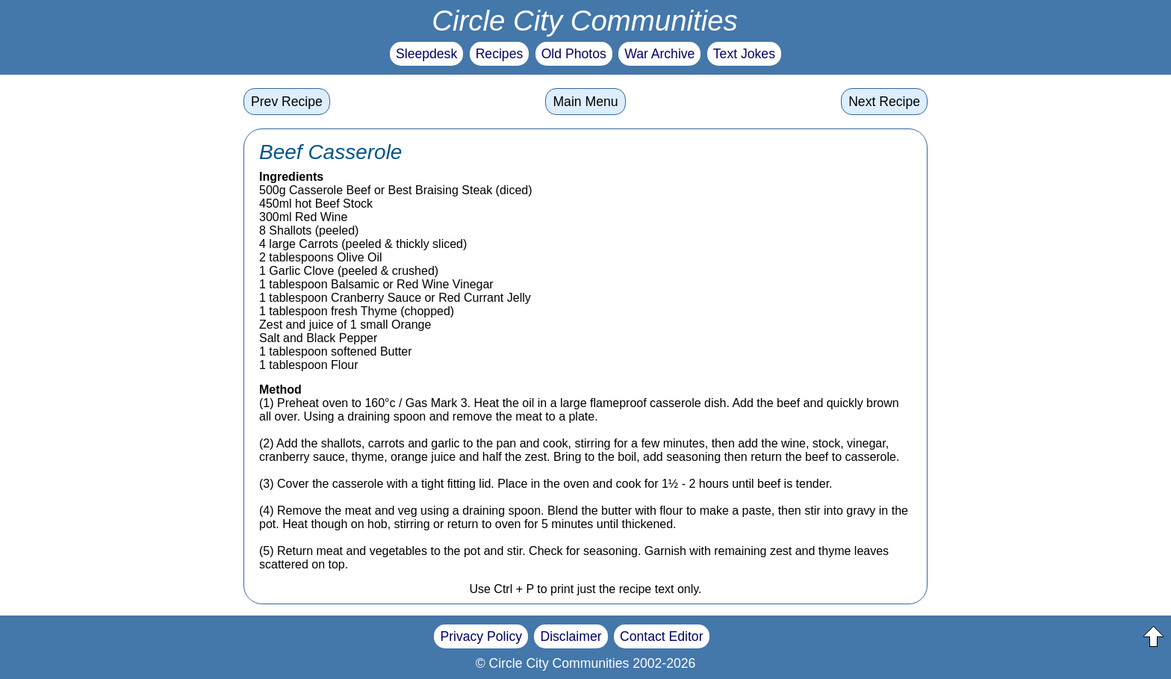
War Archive (659, 53)
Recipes (500, 53)
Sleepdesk (426, 53)
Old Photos (573, 53)
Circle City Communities (585, 20)
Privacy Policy (481, 636)
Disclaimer (570, 636)
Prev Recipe (287, 101)
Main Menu (585, 101)
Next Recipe (884, 101)
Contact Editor (661, 636)
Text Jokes (744, 53)
